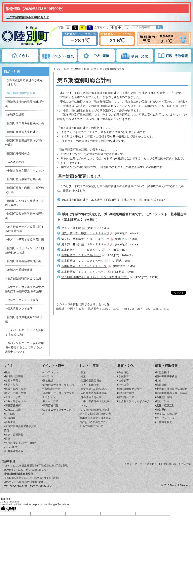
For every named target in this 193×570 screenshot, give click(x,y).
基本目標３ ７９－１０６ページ (82, 260)
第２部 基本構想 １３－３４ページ (85, 239)
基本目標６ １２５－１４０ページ (83, 271)
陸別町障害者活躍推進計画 (23, 261)
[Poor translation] (11, 509)
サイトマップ (133, 463)
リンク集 (185, 463)
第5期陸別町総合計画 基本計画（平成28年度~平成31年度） (99, 199)
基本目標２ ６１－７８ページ (81, 255)
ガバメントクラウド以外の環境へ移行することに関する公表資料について (24, 348)
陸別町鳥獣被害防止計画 (21, 131)
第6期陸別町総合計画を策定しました (24, 82)
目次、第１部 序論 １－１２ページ (85, 233)
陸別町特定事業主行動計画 (23, 179)
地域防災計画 (14, 114)
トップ (57, 69)
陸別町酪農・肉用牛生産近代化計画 (24, 190)
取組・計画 (90, 69)
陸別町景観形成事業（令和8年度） (24, 143)
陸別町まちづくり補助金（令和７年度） (24, 203)
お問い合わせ (168, 463)
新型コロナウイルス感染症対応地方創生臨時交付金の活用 (24, 289)
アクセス (150, 463)
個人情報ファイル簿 (19, 308)
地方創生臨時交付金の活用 (23, 278)
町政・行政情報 (72, 69)
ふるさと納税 (14, 162)
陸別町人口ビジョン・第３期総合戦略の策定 (24, 250)
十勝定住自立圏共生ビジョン (24, 170)
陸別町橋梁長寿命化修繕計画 (24, 123)
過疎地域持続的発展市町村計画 (24, 104)
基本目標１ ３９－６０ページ (81, 249)
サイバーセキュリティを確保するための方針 (24, 332)
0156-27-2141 (15, 469)
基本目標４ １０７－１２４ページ (84, 266)
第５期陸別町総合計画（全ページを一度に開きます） (95, 277)
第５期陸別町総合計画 (112, 69)
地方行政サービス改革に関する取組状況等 (24, 229)
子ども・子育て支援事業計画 (24, 239)
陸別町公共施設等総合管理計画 (24, 216)
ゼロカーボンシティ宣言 (21, 299)
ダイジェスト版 (71, 228)
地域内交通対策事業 (19, 269)
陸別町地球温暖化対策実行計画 (24, 319)
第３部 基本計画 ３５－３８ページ (85, 244)
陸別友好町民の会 (17, 153)
